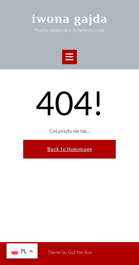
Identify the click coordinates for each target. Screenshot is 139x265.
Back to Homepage (69, 149)
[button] (69, 57)
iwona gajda (70, 18)
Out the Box (80, 252)
